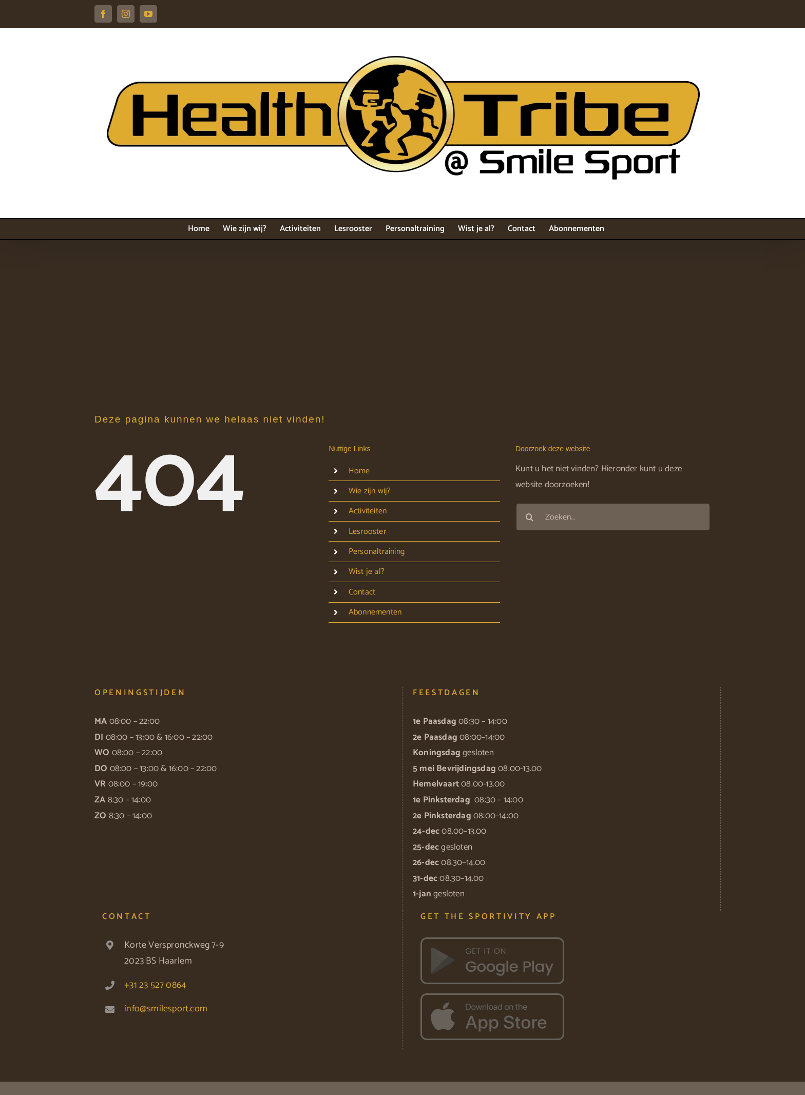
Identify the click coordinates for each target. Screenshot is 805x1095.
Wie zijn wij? (370, 491)
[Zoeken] (529, 517)
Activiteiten (368, 511)
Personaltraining (377, 552)
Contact (362, 592)
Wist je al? (367, 572)
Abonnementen (375, 612)
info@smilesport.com (165, 1008)
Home (359, 471)
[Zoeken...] (613, 517)
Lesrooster (367, 532)
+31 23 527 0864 (155, 985)
